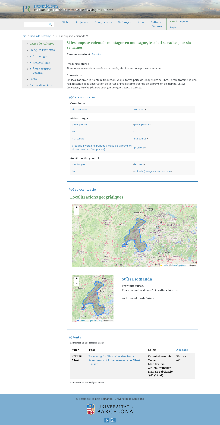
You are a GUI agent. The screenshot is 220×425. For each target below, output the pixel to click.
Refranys (124, 22)
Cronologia (40, 56)
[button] (76, 207)
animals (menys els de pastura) (152, 171)
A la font (182, 349)
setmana (139, 109)
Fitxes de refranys (42, 43)
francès (96, 54)
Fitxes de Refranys (40, 36)
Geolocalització (84, 189)
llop (74, 171)
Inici (24, 36)
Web (65, 22)
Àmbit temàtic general (42, 70)
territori (139, 164)
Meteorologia (41, 62)
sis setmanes (79, 109)
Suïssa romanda (137, 279)
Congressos (102, 22)
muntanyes (78, 164)
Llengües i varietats (42, 49)
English (173, 27)
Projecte (81, 22)
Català (174, 21)
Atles (141, 22)
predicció (139, 147)
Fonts (76, 337)
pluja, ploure (79, 124)
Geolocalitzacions (41, 85)
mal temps (78, 138)
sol (73, 131)
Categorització (83, 97)
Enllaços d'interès (156, 24)
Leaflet (164, 265)
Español (184, 21)
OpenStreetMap (178, 265)
